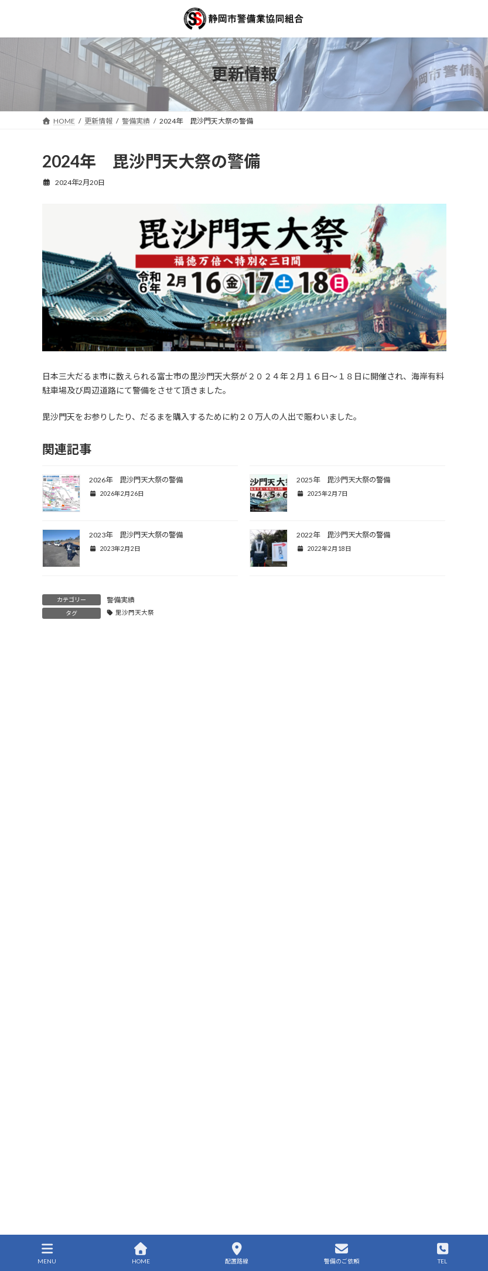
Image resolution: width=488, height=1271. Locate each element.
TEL (442, 1253)
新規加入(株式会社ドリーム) (93, 875)
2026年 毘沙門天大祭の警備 (136, 479)
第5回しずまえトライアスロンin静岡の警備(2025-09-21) (145, 1089)
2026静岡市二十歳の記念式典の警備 (109, 918)
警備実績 (121, 599)
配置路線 (236, 1253)
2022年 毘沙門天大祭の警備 (343, 534)
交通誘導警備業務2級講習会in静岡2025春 (118, 1218)
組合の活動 (66, 757)
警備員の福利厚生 (77, 735)
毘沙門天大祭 (134, 612)
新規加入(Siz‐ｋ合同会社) (90, 960)
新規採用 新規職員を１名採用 (99, 1132)
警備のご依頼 (341, 1253)
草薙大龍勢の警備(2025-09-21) (99, 1046)
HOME (141, 1253)
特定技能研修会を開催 (83, 1175)
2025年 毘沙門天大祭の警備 (343, 479)
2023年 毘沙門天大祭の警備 (136, 534)
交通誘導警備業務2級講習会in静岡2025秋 (118, 1004)
